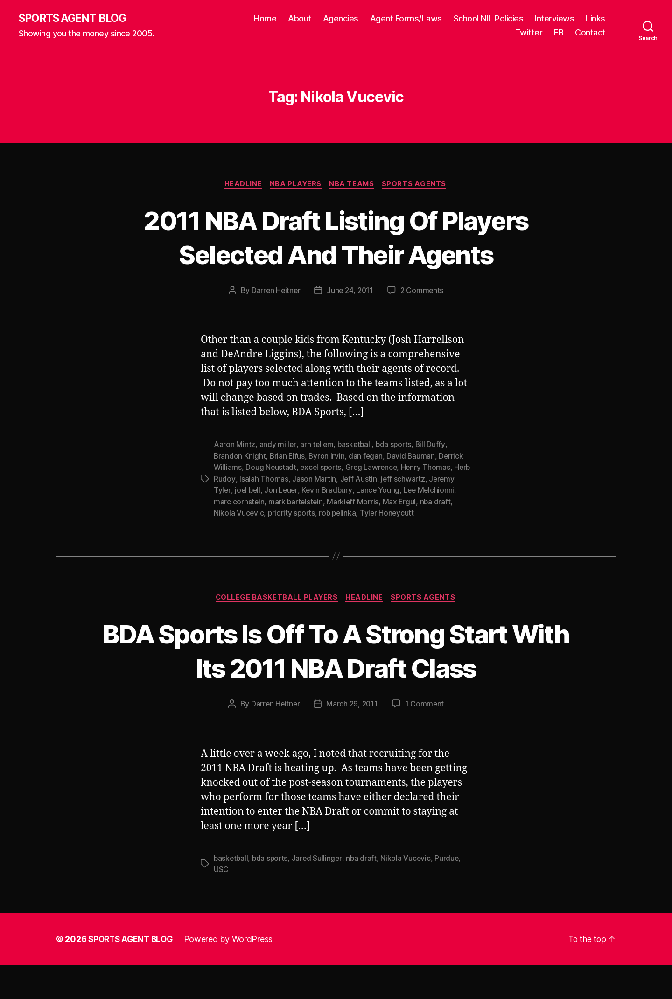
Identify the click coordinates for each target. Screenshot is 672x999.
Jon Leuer (311, 490)
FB (558, 33)
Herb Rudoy (233, 479)
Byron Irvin (328, 456)
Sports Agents (417, 185)
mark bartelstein (337, 501)
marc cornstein (280, 501)
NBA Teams (353, 185)
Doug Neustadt (271, 468)
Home (265, 19)
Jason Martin (332, 479)
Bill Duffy (433, 445)
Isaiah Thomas (282, 479)
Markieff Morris (396, 501)
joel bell (276, 490)
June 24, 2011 (350, 291)
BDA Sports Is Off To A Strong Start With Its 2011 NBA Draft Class (336, 667)
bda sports (396, 445)
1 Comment (426, 738)
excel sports (322, 468)
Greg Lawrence (374, 468)
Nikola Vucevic (274, 512)
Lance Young (409, 490)
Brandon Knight (240, 456)
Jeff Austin (377, 479)
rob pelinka (375, 512)
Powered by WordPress (232, 973)
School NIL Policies (489, 19)
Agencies (340, 19)
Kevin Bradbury (357, 490)
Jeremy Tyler (236, 490)
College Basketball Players (275, 598)
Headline (241, 185)
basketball (356, 445)
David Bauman (413, 456)
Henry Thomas (430, 468)
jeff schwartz (422, 479)
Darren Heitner (275, 291)
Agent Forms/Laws (406, 19)
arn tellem (317, 445)
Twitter (529, 33)
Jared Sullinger (319, 892)
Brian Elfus (288, 456)
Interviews (554, 19)
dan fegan (367, 456)
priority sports (327, 512)
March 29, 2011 (352, 738)
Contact (590, 33)
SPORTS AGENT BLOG (75, 18)
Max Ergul (443, 501)
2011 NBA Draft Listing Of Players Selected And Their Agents (335, 237)
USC (221, 903)
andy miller (277, 445)
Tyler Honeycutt (425, 512)
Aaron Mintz (234, 445)
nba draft (229, 512)
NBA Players (295, 185)
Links (595, 19)
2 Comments (423, 291)
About (299, 19)
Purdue (451, 892)
